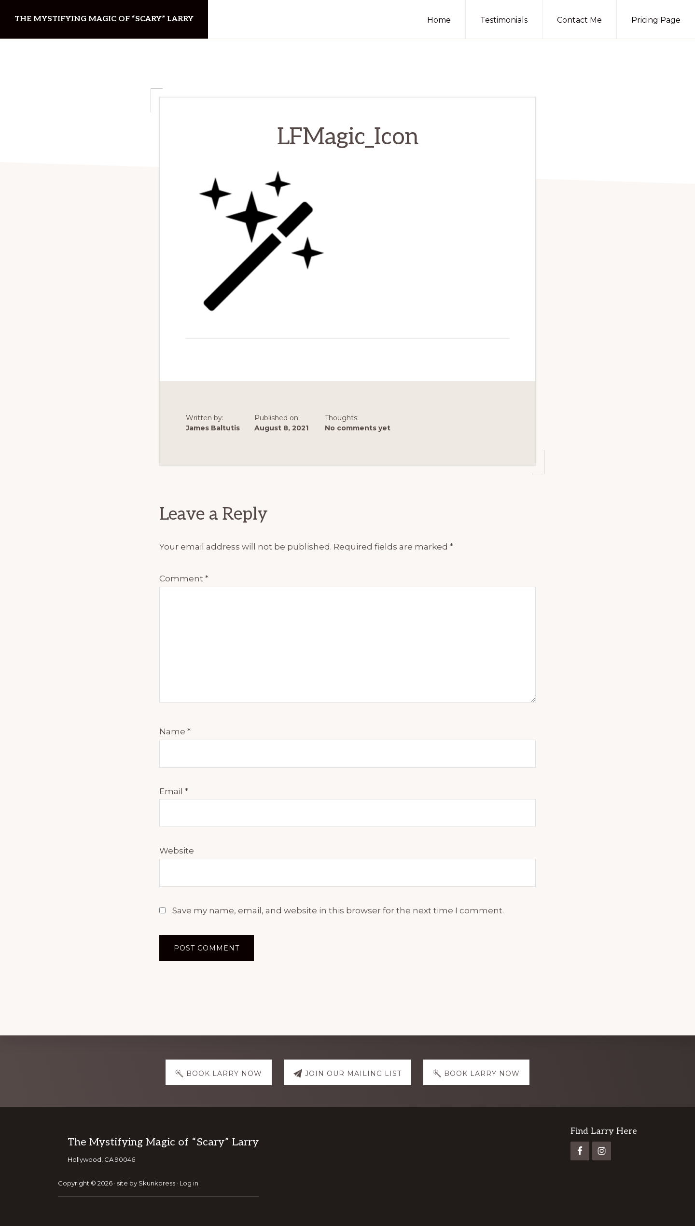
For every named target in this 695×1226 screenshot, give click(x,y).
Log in (189, 1183)
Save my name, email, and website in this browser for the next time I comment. (338, 910)
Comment (183, 578)
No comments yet (357, 428)
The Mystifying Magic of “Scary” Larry (104, 19)
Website (176, 850)
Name (175, 731)
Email (173, 791)
